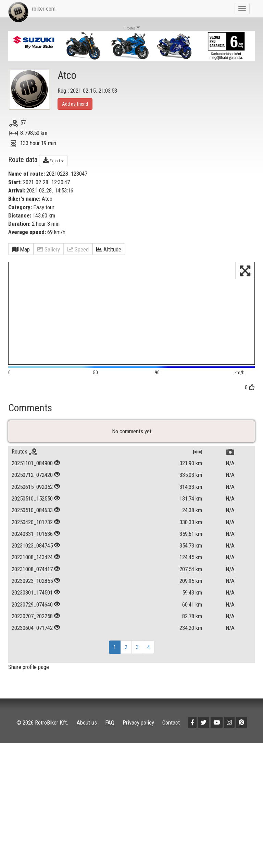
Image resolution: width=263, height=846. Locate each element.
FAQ (109, 749)
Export (53, 160)
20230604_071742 (32, 654)
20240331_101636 (32, 560)
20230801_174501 (32, 619)
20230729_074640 (32, 630)
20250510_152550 (32, 524)
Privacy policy (138, 749)
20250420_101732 (32, 548)
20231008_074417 (32, 595)
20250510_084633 (32, 536)
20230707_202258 (32, 642)
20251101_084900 (32, 489)
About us (87, 749)
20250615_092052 (32, 513)
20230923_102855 (32, 607)
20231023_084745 (32, 571)
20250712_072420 (32, 501)
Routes (24, 477)
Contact (171, 749)
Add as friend (75, 104)
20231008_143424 (32, 583)
